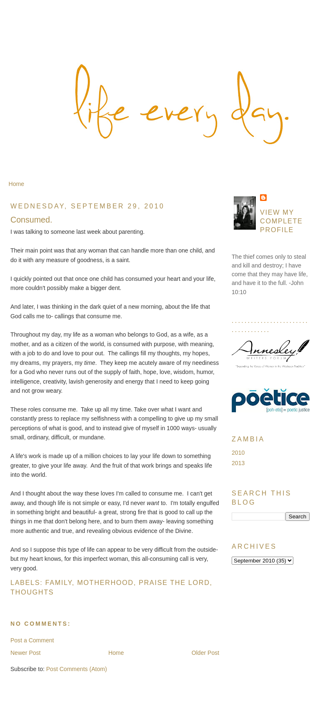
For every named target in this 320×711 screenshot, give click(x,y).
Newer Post (25, 652)
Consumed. (31, 219)
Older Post (205, 652)
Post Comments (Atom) (76, 669)
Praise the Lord (174, 582)
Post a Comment (32, 640)
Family (58, 582)
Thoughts (32, 592)
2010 (238, 452)
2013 (238, 463)
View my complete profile (281, 220)
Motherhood (105, 582)
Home (16, 184)
